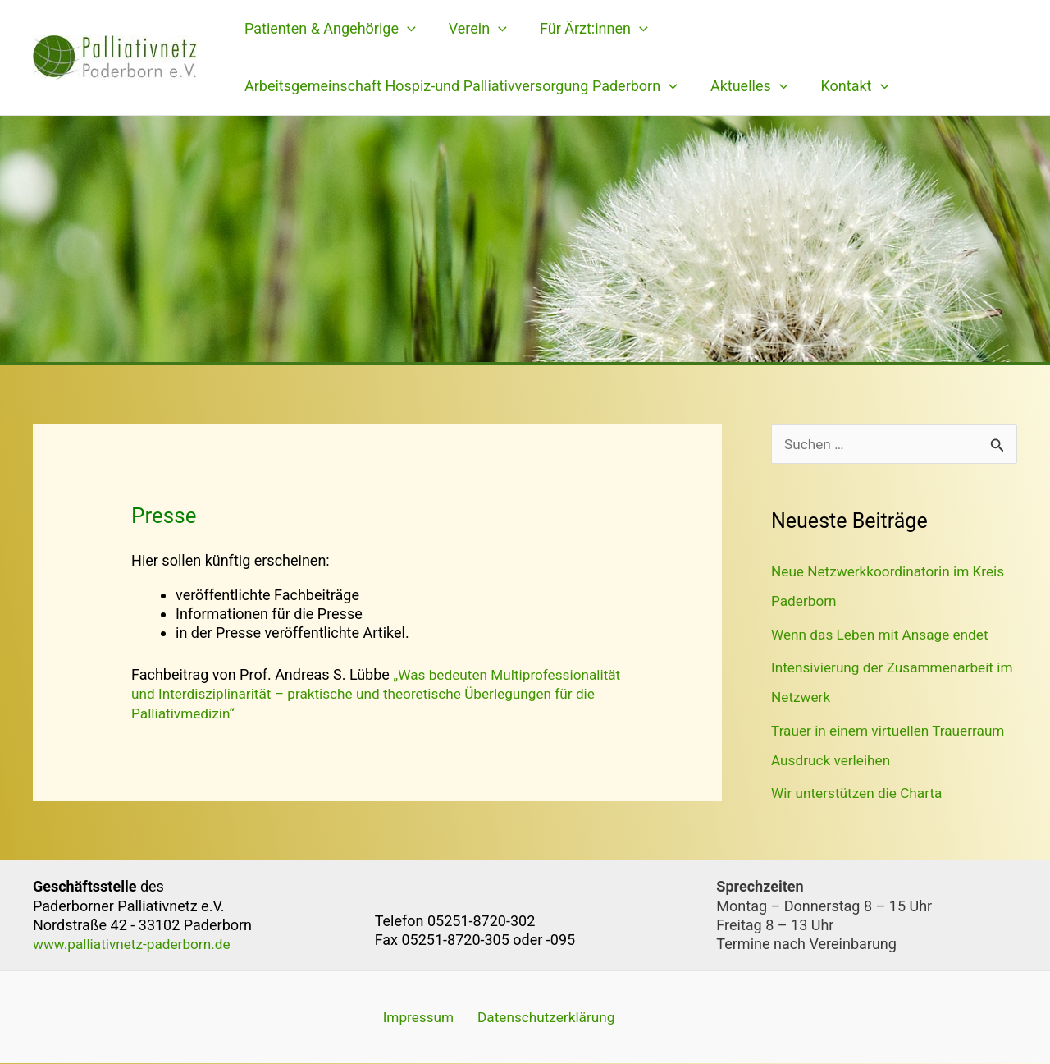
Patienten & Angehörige (328, 28)
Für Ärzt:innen (586, 28)
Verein (473, 28)
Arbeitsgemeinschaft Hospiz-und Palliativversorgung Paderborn (459, 86)
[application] (405, 28)
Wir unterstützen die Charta (860, 793)
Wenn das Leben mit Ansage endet (884, 635)
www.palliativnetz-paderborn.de (136, 943)
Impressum (412, 1017)
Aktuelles (744, 86)
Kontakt (847, 86)
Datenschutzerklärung (535, 1017)
